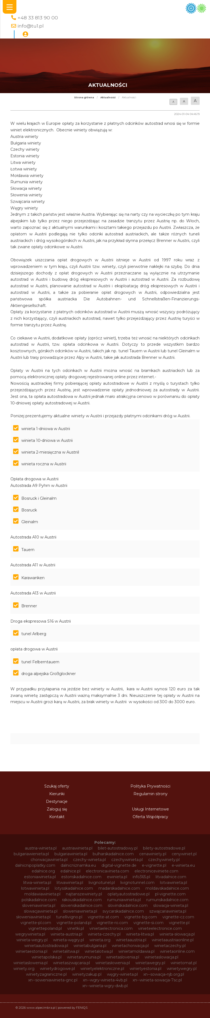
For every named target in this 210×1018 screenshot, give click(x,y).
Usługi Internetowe (150, 809)
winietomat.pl (184, 962)
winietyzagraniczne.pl (46, 974)
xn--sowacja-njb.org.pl (163, 974)
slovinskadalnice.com (128, 905)
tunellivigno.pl (69, 917)
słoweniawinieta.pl (33, 917)
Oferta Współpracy (150, 816)
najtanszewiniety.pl (84, 894)
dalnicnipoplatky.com (35, 865)
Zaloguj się (57, 809)
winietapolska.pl (47, 957)
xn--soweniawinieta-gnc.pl (52, 980)
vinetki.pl (75, 928)
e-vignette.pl (154, 865)
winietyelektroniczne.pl (102, 968)
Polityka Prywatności (150, 786)
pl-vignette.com (170, 894)
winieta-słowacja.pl (177, 934)
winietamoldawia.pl (136, 951)
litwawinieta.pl (70, 882)
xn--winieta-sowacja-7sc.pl (157, 980)
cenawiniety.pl (152, 853)
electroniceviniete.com (156, 871)
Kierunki (57, 793)
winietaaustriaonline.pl (173, 939)
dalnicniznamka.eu (78, 865)
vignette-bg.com (140, 917)
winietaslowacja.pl (161, 957)
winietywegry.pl (182, 968)
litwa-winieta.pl (37, 882)
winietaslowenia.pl (30, 962)
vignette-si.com (148, 922)
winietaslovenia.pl (122, 957)
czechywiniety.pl (164, 859)
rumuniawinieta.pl (124, 899)
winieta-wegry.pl (32, 939)
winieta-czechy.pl (104, 934)
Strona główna (84, 97)
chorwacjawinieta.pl (49, 859)
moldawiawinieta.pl (42, 894)
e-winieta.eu (183, 865)
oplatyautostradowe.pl (128, 894)
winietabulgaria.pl (90, 945)
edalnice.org (43, 871)
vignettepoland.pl (45, 928)
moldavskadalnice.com (167, 888)
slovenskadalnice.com (81, 905)
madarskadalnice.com (119, 888)
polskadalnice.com (39, 899)
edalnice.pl (70, 871)
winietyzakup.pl (86, 974)
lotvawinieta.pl (173, 882)
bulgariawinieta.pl (70, 853)
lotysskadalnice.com (74, 888)
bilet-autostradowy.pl (118, 848)
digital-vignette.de (118, 865)
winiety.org (23, 968)
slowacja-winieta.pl (170, 905)
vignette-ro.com (112, 922)
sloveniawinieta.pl (38, 905)
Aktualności (108, 97)
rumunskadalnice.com (167, 899)
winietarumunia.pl (84, 957)
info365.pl (141, 876)
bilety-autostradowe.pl (164, 848)
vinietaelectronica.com (111, 928)
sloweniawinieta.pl (80, 911)
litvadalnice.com (171, 876)
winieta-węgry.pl (68, 939)
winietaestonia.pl (31, 951)
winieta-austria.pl (66, 934)
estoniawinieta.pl (40, 876)
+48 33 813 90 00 (38, 17)
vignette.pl (179, 922)
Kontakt (57, 816)
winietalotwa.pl (99, 951)
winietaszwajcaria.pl (71, 962)
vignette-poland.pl (74, 922)
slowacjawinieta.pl (40, 911)
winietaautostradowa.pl (46, 945)
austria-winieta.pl (41, 848)
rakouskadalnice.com (82, 899)
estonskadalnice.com (81, 876)
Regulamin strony (150, 793)
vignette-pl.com (36, 922)
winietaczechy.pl (170, 945)
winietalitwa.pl (66, 951)
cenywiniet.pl (184, 853)
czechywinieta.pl (127, 859)
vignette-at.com (103, 917)
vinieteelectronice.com (160, 928)
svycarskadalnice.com (123, 911)
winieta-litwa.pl (140, 934)
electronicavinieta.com (107, 871)
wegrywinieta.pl (30, 934)
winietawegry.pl (150, 962)
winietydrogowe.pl (57, 968)
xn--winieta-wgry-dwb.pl (105, 985)
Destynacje (57, 801)
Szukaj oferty (56, 786)
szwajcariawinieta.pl (167, 911)
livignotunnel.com (137, 882)
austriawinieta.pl (77, 848)
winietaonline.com (177, 951)
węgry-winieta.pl (122, 974)
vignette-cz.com (178, 917)
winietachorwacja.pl (130, 945)
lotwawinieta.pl (35, 888)
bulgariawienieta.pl (31, 853)
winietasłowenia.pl (112, 962)
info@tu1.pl (31, 26)
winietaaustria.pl (131, 939)
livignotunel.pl (102, 882)
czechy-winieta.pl (89, 859)
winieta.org (99, 939)
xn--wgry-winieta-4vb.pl (105, 980)
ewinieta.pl (117, 876)
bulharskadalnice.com (113, 853)
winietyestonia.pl (145, 968)
